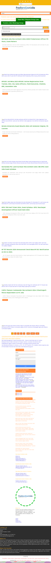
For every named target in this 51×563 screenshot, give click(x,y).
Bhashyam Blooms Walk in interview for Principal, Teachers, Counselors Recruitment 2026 (21, 343)
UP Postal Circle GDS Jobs (21, 483)
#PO (38, 74)
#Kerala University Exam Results (23, 163)
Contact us (18, 522)
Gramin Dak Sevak (20, 460)
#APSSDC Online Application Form (27, 121)
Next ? (32, 334)
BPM (18, 457)
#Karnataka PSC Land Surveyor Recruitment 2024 (12, 203)
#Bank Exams (7, 74)
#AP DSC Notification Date (19, 285)
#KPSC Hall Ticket (42, 242)
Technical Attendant (21, 462)
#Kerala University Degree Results (9, 163)
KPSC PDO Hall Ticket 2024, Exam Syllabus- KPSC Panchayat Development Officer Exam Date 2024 (25, 387)
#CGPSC (14, 325)
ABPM (18, 458)
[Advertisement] (26, 59)
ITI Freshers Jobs (20, 469)
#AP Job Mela (7, 119)
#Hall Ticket (17, 242)
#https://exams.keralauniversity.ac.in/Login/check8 (36, 161)
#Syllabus (10, 245)
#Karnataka (23, 242)
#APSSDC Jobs (5, 121)
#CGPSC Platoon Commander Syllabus (15, 327)
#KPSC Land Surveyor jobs (32, 203)
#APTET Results (18, 286)
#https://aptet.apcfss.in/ (27, 286)
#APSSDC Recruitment (39, 121)
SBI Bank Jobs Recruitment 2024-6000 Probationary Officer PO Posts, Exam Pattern (24, 376)
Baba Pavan (19, 395)
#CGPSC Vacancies (28, 327)
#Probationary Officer (44, 74)
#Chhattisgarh (35, 327)
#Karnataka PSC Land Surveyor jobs (40, 202)
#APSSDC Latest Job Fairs (13, 121)
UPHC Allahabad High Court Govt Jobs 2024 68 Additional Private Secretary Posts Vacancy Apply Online (25, 441)
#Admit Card (6, 242)
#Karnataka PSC (29, 202)
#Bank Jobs (12, 74)
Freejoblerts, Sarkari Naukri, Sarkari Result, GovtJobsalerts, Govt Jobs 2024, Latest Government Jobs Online (25, 560)
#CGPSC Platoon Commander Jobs (23, 325)
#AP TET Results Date (42, 285)
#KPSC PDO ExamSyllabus (29, 244)
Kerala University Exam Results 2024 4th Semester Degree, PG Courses (24, 381)
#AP (13, 285)
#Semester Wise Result (43, 163)
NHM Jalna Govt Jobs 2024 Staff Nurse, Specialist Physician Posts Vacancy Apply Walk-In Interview (25, 421)
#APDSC (3, 286)
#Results (36, 163)
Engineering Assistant (21, 461)
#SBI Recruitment (42, 76)
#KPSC (24, 203)
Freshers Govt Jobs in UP (21, 476)
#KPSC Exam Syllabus (33, 242)
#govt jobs (17, 74)
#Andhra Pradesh (7, 285)
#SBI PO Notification (18, 76)
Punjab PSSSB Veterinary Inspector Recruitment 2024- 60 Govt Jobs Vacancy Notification (25, 436)
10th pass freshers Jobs (21, 467)
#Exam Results (22, 161)
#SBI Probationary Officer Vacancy (30, 76)
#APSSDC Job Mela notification (17, 119)
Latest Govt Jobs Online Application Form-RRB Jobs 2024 (28, 562)
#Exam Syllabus (7, 202)
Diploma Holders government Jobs (24, 468)
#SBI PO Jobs (10, 76)
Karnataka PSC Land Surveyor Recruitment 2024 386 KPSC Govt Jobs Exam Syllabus (25, 384)
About (17, 521)
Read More (5, 48)
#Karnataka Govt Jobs (20, 202)
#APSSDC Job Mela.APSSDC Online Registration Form (35, 119)
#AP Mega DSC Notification (32, 285)
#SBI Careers (4, 76)
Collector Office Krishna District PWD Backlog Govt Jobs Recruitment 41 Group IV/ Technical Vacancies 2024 (25, 404)
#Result (32, 163)
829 (28, 334)
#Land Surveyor (41, 203)
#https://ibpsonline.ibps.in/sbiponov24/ (28, 74)
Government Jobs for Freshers (22, 477)
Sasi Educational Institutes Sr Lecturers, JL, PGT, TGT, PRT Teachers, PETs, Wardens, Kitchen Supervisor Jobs (25, 346)
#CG (5, 325)
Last (37, 334)
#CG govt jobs (9, 325)
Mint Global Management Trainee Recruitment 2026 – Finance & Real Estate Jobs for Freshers (22, 342)
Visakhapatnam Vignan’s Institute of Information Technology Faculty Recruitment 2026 (20, 345)
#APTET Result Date (10, 286)
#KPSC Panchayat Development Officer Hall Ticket (12, 244)
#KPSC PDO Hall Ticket (40, 244)
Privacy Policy (18, 523)
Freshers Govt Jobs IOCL (21, 482)
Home (17, 520)
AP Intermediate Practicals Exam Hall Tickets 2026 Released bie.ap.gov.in (17, 348)
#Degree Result (15, 161)
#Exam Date (12, 242)
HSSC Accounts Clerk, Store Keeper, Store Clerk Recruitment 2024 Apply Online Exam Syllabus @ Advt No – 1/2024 (25, 446)
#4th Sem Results (8, 161)
